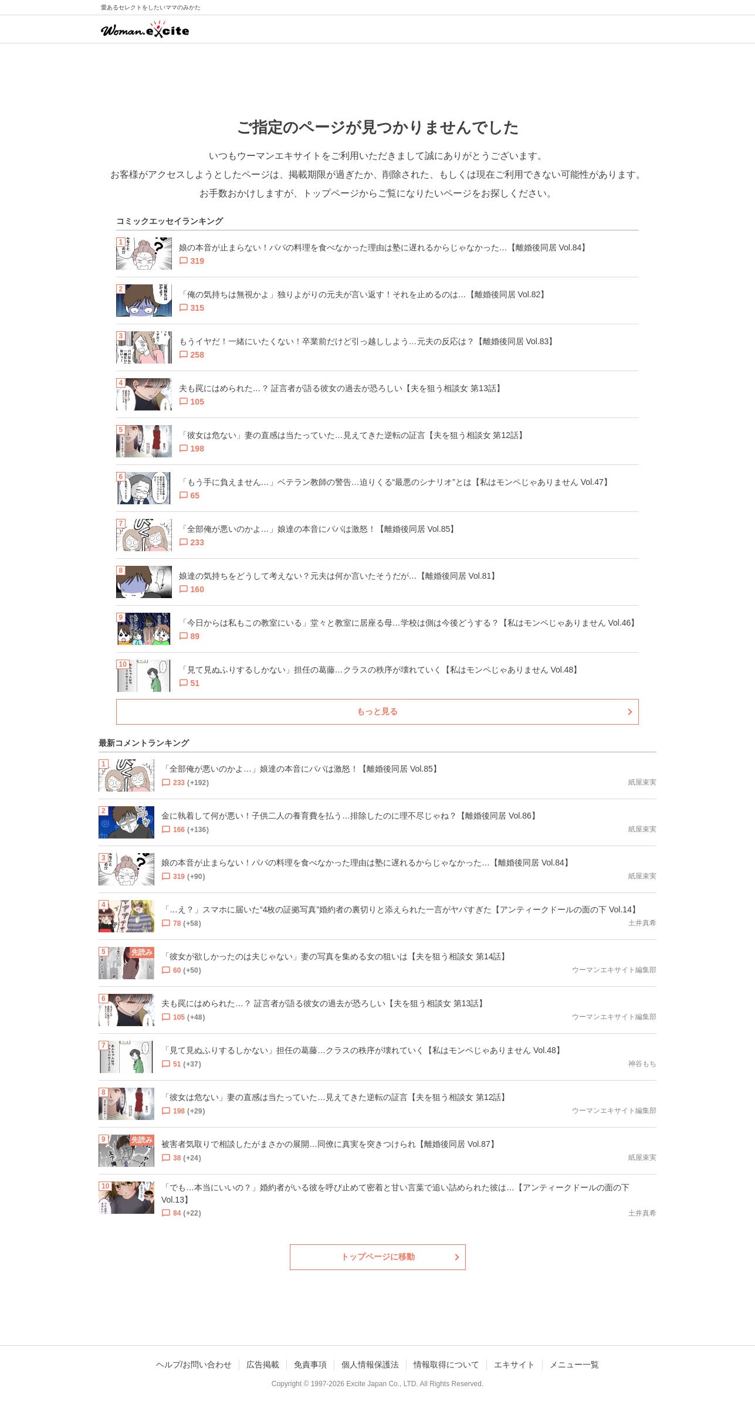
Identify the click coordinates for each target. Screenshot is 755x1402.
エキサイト (514, 1364)
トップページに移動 (378, 1256)
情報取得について (446, 1364)
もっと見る (377, 711)
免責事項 (310, 1364)
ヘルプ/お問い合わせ (194, 1364)
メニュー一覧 (574, 1364)
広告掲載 (262, 1364)
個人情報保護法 (370, 1364)
